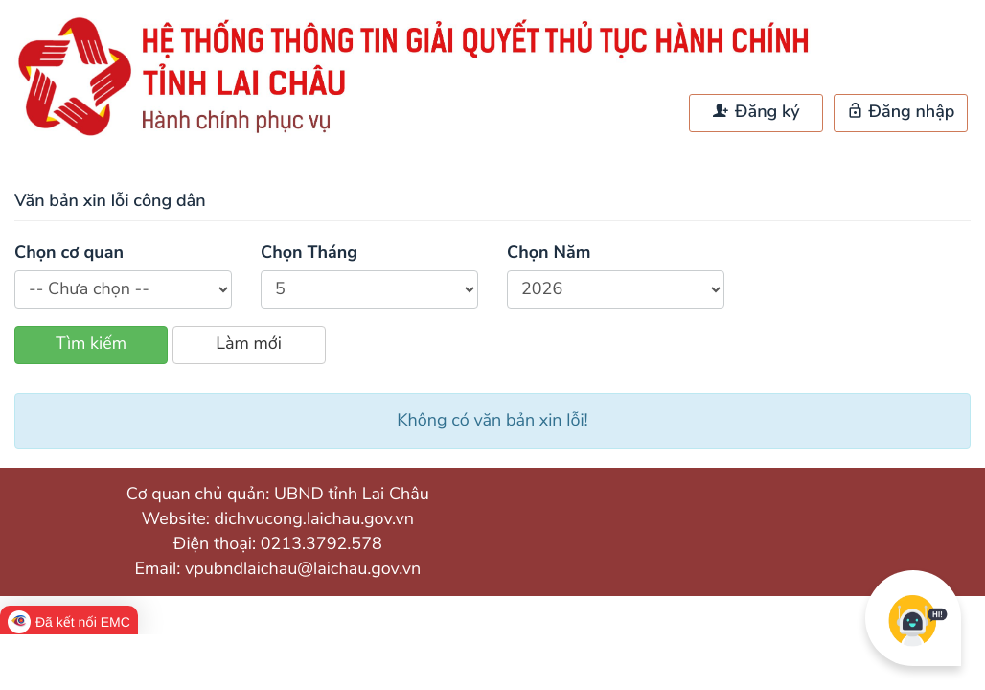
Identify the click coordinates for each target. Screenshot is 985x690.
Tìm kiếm (91, 344)
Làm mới (249, 344)
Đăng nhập (901, 112)
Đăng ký (756, 112)
